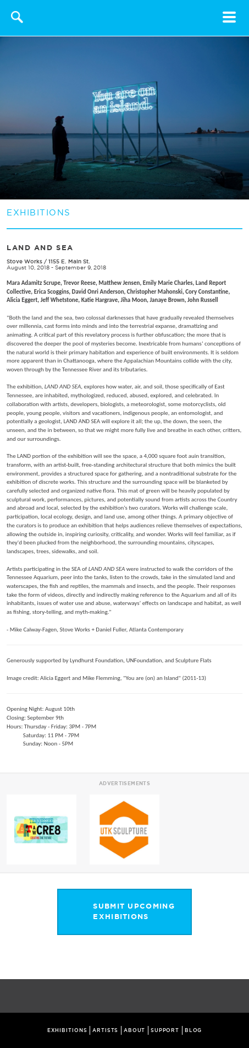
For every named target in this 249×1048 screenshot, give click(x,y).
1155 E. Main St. (69, 261)
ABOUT (135, 1030)
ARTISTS (105, 1030)
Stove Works (24, 261)
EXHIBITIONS (67, 1030)
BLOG (193, 1030)
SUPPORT (165, 1030)
